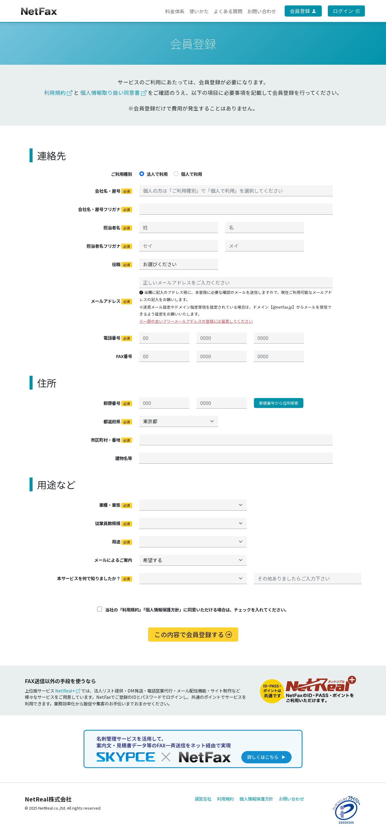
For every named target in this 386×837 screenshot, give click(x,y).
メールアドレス (111, 301)
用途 (122, 541)
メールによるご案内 (113, 560)
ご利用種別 (121, 174)
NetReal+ (67, 690)
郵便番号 (117, 403)
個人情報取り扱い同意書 (113, 92)
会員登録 (303, 10)
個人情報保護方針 (256, 798)
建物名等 (123, 458)
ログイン (346, 10)
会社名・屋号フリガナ (105, 209)
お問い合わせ (261, 11)
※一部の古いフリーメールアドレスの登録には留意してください (196, 321)
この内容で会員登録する (193, 634)
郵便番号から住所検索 (278, 403)
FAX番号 (124, 356)
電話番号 (117, 337)
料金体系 (175, 11)
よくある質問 (228, 11)
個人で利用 (191, 174)
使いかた (199, 11)
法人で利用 (157, 174)
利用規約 (58, 92)
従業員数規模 (113, 523)
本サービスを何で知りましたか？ (94, 578)
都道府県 (117, 421)
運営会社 (203, 798)
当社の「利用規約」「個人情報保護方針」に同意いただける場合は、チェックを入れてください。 (193, 609)
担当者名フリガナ (109, 246)
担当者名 (117, 227)
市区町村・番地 (111, 440)
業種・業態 (115, 505)
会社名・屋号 (113, 191)
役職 (122, 264)
